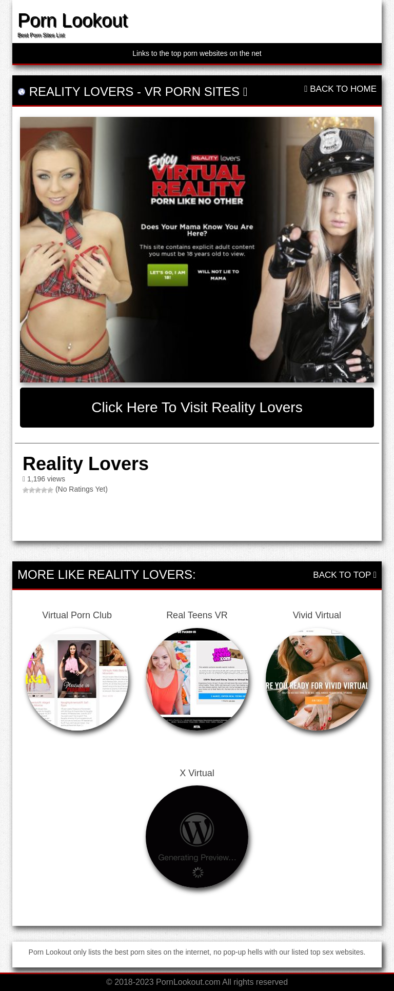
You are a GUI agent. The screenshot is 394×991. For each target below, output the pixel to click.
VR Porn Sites (192, 91)
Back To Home (340, 89)
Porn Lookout (72, 20)
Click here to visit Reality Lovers (196, 407)
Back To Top (345, 575)
